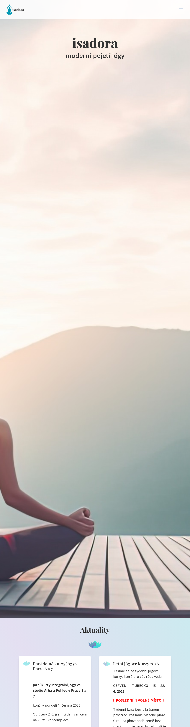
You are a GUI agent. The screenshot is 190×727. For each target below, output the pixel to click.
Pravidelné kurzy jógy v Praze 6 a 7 (55, 666)
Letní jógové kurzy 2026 (136, 663)
